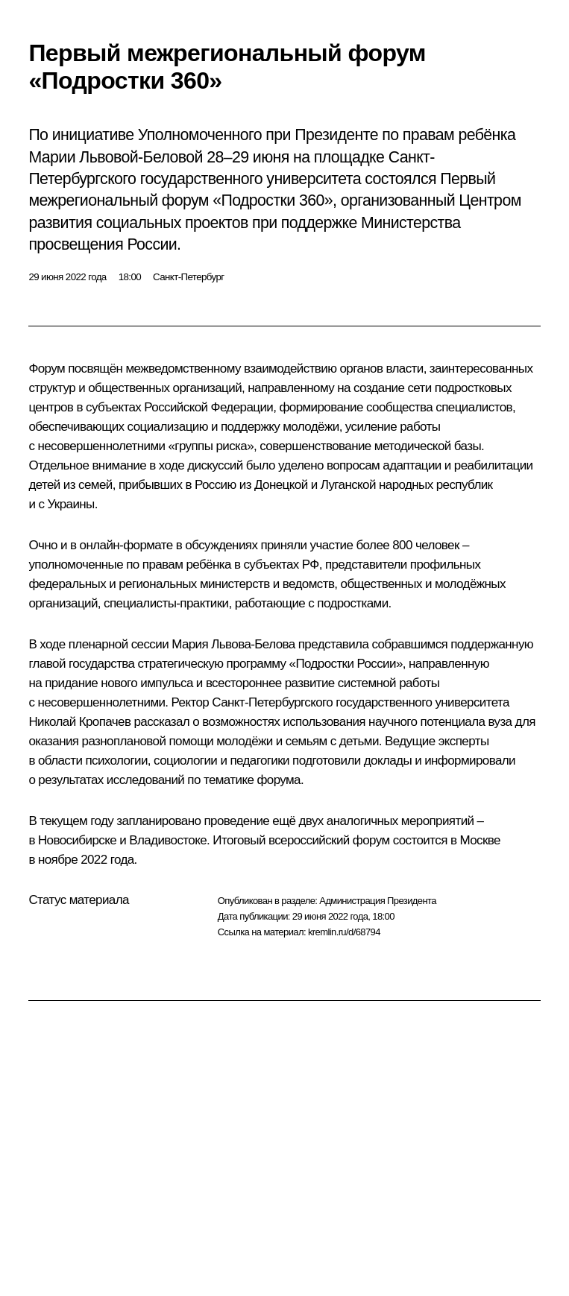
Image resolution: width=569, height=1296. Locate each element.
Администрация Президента (377, 900)
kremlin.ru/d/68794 (344, 932)
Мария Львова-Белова (233, 644)
